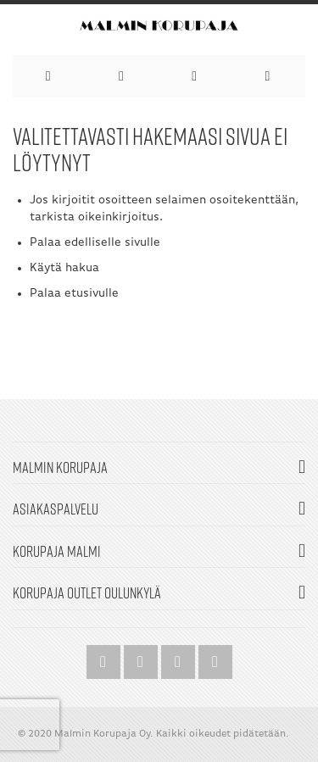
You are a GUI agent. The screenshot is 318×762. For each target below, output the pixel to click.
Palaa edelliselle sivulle (95, 242)
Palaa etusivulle (74, 293)
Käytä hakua (64, 268)
